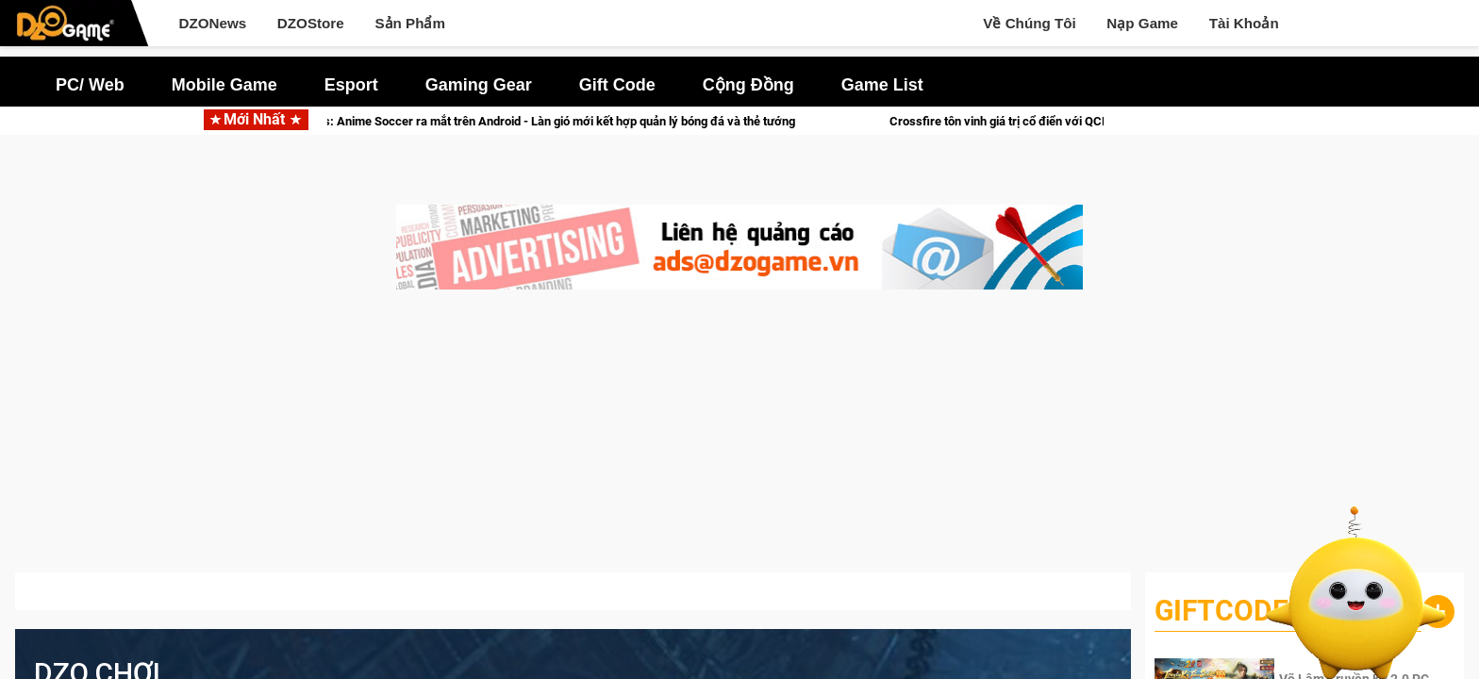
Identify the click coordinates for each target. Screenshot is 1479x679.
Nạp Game (1142, 23)
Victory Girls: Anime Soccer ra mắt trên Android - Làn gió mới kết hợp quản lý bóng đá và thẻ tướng (559, 121)
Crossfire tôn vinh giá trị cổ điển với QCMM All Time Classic (1082, 121)
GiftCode (1221, 610)
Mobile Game (224, 84)
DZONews (212, 23)
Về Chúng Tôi (1029, 23)
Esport (351, 84)
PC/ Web (90, 84)
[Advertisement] (739, 440)
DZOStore (310, 23)
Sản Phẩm (409, 23)
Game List (882, 84)
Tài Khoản (1244, 23)
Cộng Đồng (748, 84)
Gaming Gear (478, 84)
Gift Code (617, 84)
